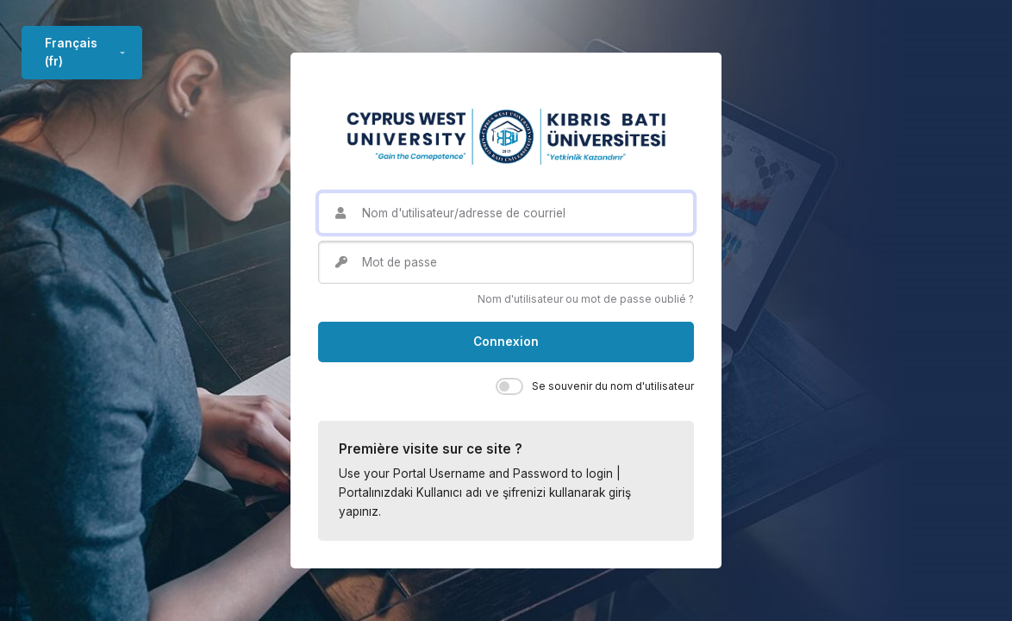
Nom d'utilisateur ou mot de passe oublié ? (586, 298)
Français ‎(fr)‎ (71, 51)
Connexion (506, 341)
